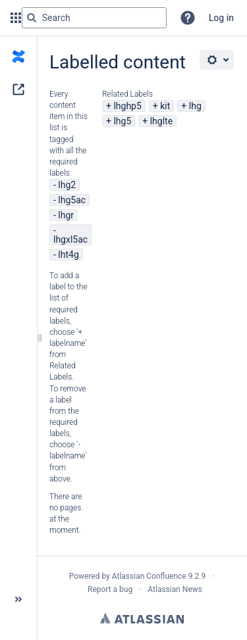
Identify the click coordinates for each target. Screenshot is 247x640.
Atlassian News (175, 589)
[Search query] (94, 17)
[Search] (31, 17)
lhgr (66, 215)
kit (165, 106)
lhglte (161, 121)
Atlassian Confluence (149, 576)
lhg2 (67, 185)
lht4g (68, 254)
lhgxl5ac (70, 239)
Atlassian (142, 618)
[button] (187, 17)
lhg (195, 106)
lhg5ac (72, 200)
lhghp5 (127, 106)
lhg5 (122, 121)
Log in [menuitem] (221, 17)
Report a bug (110, 589)
